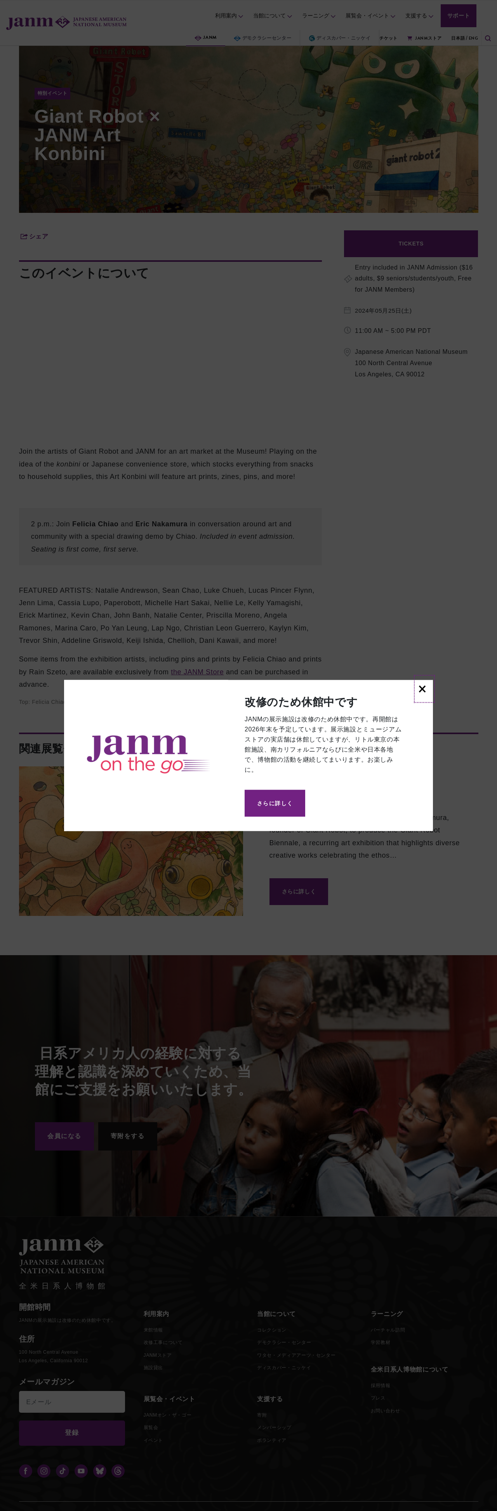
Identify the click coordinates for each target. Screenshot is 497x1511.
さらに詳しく (275, 803)
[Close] (424, 689)
